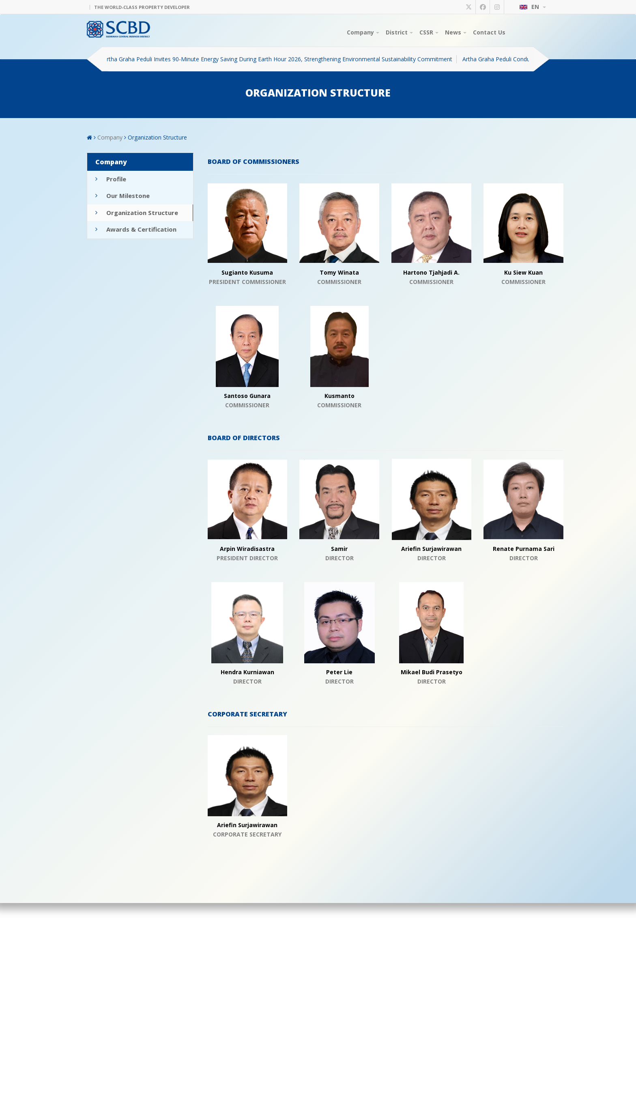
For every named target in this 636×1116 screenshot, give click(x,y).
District (399, 32)
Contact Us (489, 32)
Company (363, 32)
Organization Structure (157, 137)
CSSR (428, 32)
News (455, 32)
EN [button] (532, 7)
